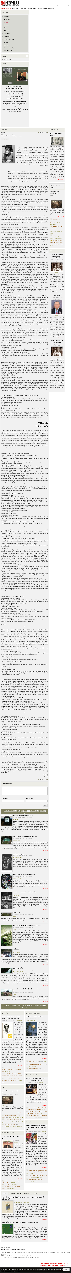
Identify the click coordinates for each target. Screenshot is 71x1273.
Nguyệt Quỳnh (32, 1181)
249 (22, 810)
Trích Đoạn (12, 1193)
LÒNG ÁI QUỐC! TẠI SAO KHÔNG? (23, 815)
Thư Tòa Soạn (54, 129)
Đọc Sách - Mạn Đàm (23, 1193)
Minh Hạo (41, 1082)
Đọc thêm (45, 832)
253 (35, 810)
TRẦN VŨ (32, 1177)
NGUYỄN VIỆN (17, 952)
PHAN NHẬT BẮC (31, 1020)
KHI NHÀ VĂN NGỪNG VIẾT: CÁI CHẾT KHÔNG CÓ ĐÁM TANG (35, 1079)
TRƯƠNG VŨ (16, 895)
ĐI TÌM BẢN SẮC (18, 968)
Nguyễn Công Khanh (18, 971)
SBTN (14, 994)
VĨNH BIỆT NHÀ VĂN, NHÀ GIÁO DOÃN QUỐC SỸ (57, 256)
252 (31, 810)
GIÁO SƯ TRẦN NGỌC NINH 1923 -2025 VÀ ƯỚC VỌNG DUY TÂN (11, 1017)
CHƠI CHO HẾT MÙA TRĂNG (34, 1017)
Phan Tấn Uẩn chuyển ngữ (42, 1069)
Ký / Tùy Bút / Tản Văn (8, 1133)
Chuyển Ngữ (34, 1193)
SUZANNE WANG (32, 1069)
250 (25, 810)
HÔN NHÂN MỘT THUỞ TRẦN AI (36, 1064)
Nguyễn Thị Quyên (17, 929)
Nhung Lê (42, 1113)
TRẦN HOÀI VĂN (17, 878)
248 (19, 810)
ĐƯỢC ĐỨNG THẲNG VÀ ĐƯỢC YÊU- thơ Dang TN (56, 242)
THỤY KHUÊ (7, 1071)
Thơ (3, 1087)
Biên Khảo (5, 1013)
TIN (51, 250)
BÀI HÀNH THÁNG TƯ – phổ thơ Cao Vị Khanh (56, 228)
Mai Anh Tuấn (16, 840)
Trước (41, 132)
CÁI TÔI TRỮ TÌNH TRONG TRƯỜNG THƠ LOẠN (27, 925)
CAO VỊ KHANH (13, 1121)
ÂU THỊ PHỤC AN (6, 59)
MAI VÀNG (7, 1184)
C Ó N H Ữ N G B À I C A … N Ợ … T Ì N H (12, 1137)
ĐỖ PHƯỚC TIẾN (17, 857)
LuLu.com (23, 101)
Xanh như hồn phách (18, 854)
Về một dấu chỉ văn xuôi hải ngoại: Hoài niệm (25, 836)
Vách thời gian (17, 913)
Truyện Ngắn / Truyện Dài (33, 1013)
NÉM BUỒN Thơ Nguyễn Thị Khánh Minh (55, 221)
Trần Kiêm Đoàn (43, 1131)
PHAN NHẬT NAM (38, 1177)
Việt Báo (57, 357)
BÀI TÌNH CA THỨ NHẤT (10, 1124)
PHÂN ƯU (57, 295)
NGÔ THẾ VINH (19, 1020)
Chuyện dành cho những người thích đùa (24, 874)
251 (28, 810)
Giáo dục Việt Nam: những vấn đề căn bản (24, 892)
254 (38, 810)
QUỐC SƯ (16, 949)
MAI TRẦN (31, 1173)
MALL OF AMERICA (33, 1068)
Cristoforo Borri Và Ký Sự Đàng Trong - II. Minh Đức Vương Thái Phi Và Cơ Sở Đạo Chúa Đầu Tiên (12, 1075)
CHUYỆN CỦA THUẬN (34, 1061)
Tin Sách (5, 1193)
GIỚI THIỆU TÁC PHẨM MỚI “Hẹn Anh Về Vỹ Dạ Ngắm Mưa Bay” (20, 1222)
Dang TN (21, 1117)
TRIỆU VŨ (16, 1142)
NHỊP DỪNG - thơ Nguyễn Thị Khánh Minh (12, 1091)
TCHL (56, 272)
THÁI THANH (14, 1184)
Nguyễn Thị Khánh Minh (6, 1105)
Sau (46, 132)
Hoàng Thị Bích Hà (10, 1188)
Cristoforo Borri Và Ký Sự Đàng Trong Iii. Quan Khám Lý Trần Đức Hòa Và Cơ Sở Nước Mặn (12, 1069)
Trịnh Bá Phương (38, 1181)
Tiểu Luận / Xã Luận (31, 1075)
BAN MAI (15, 819)
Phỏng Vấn (29, 1122)
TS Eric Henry (26, 1202)
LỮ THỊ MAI (5, 139)
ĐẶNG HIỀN (16, 916)
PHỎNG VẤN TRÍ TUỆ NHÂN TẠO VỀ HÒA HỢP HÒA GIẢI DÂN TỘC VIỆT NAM (36, 1127)
